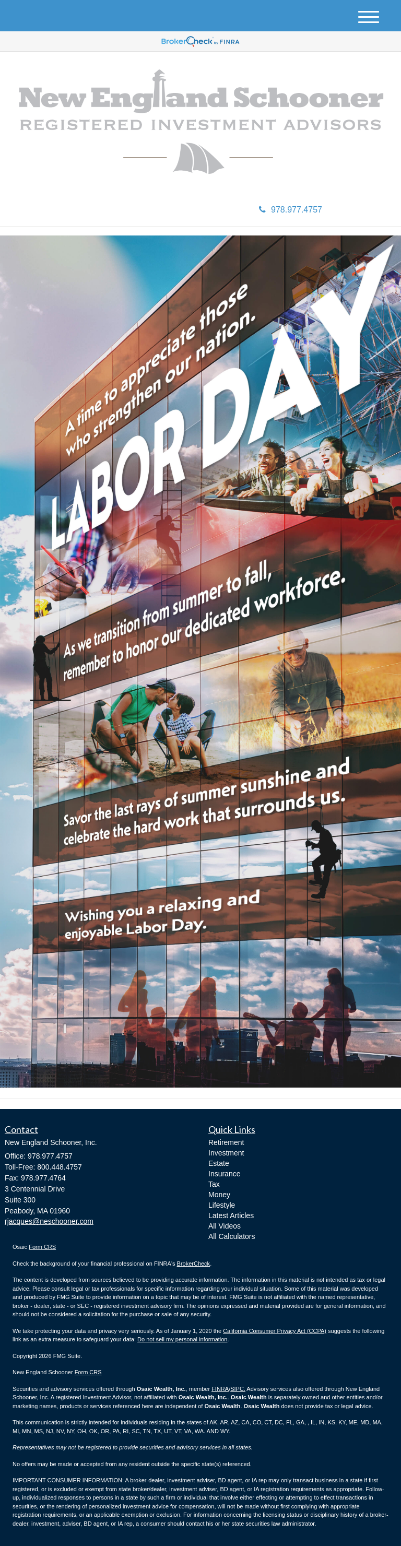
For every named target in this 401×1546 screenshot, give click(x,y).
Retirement (226, 1142)
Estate (218, 1163)
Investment (226, 1153)
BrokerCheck (193, 1263)
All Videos (224, 1226)
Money (219, 1194)
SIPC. (237, 1389)
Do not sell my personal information (182, 1339)
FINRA (220, 1389)
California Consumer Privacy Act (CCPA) (274, 1331)
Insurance (224, 1174)
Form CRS (42, 1247)
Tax (214, 1184)
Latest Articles (231, 1215)
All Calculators (231, 1236)
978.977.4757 (290, 209)
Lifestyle (221, 1205)
